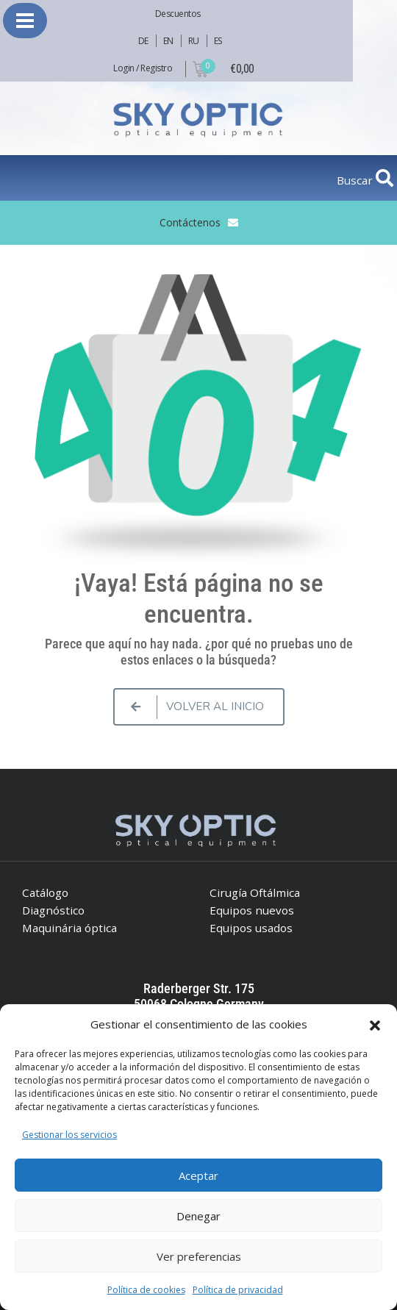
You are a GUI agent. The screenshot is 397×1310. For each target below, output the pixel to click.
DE (143, 41)
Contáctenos (190, 222)
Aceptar (198, 1175)
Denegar (198, 1216)
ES (218, 41)
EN (168, 41)
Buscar (356, 180)
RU (193, 41)
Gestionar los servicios (69, 1134)
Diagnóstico (53, 910)
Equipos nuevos (252, 910)
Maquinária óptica (69, 927)
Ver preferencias (199, 1256)
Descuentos (178, 13)
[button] (375, 1024)
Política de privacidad (238, 1290)
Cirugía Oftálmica (255, 892)
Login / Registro (142, 68)
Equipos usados (251, 927)
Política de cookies (146, 1290)
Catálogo (45, 892)
